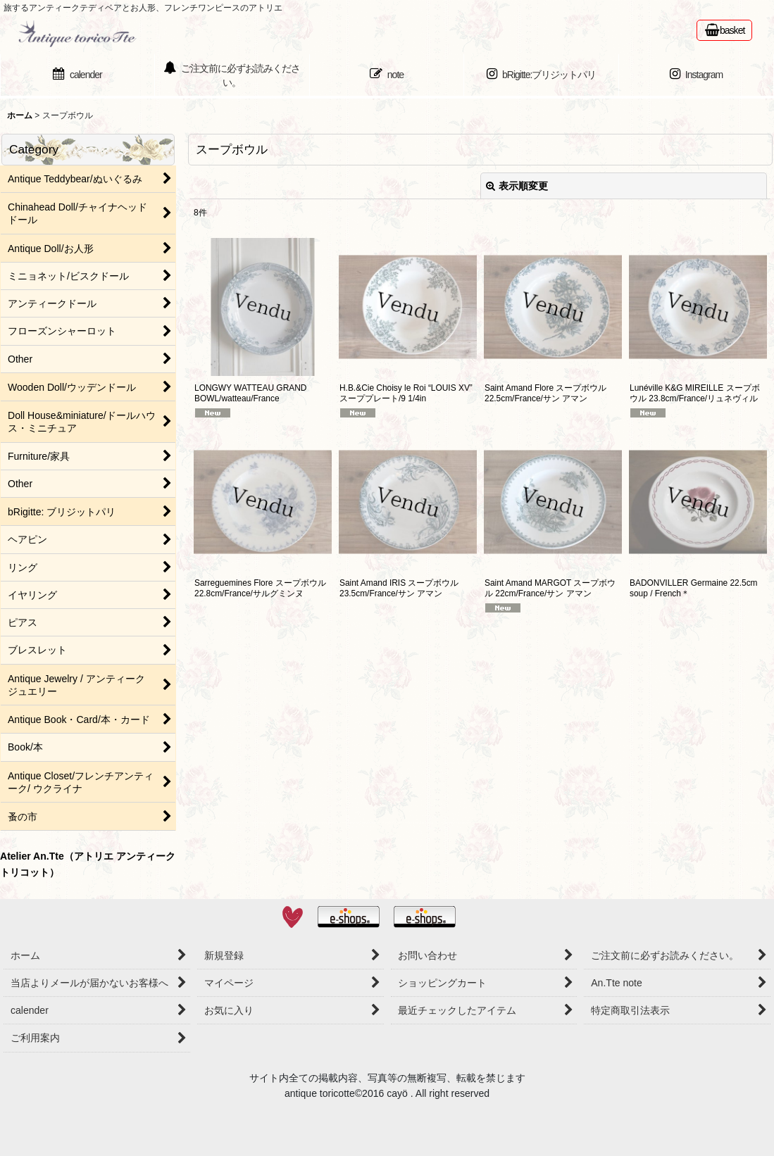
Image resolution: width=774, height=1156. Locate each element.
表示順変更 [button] (517, 185)
